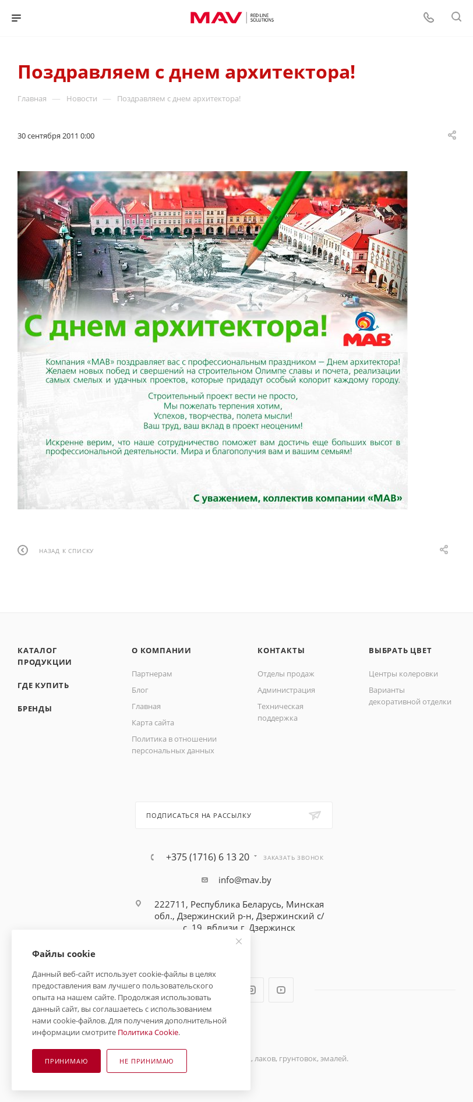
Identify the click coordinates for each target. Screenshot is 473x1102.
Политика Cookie (148, 1032)
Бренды (34, 708)
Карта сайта (153, 722)
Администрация (286, 690)
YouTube (281, 989)
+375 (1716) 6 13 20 (207, 857)
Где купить (43, 685)
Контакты (281, 650)
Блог (140, 690)
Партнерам (152, 673)
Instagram (251, 989)
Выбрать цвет (400, 650)
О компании (162, 650)
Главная (146, 706)
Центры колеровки (403, 673)
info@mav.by (244, 879)
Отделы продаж (286, 673)
